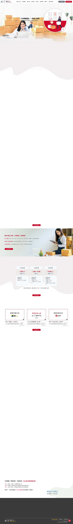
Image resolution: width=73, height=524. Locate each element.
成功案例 (32, 1)
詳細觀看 (55, 20)
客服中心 (45, 1)
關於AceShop (19, 1)
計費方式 (37, 1)
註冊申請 (69, 1)
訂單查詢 (51, 1)
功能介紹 (28, 1)
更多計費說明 (36, 295)
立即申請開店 (9, 248)
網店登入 (61, 1)
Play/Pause (25, 28)
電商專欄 (41, 1)
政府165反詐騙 (55, 519)
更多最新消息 (36, 329)
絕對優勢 (24, 1)
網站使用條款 (66, 519)
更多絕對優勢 (36, 225)
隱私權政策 (60, 519)
